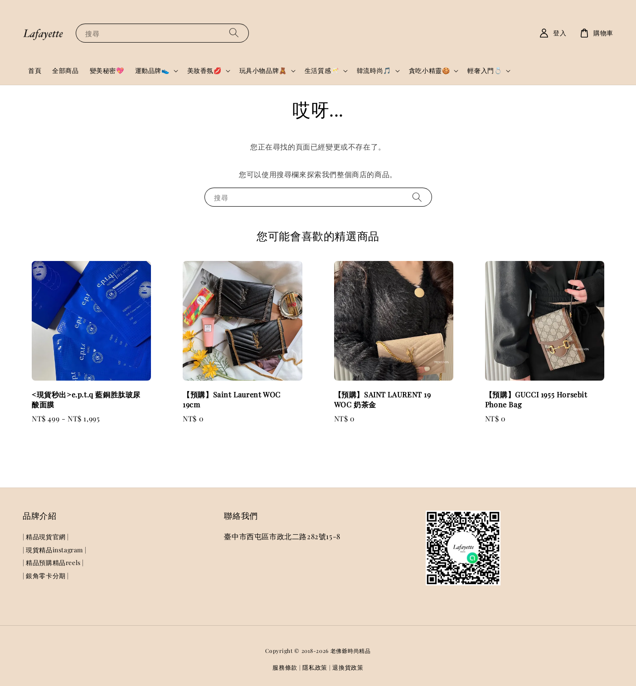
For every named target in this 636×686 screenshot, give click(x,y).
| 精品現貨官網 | (46, 537)
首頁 (34, 70)
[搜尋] (233, 33)
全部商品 (65, 70)
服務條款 (284, 667)
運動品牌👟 (152, 71)
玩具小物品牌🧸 (263, 71)
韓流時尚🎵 (374, 71)
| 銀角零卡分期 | (46, 575)
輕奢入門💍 (484, 71)
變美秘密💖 (107, 70)
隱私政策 (314, 667)
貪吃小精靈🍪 (429, 71)
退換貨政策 (348, 667)
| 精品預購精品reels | (53, 562)
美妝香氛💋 (204, 71)
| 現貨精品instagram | (54, 550)
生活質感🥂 (322, 71)
